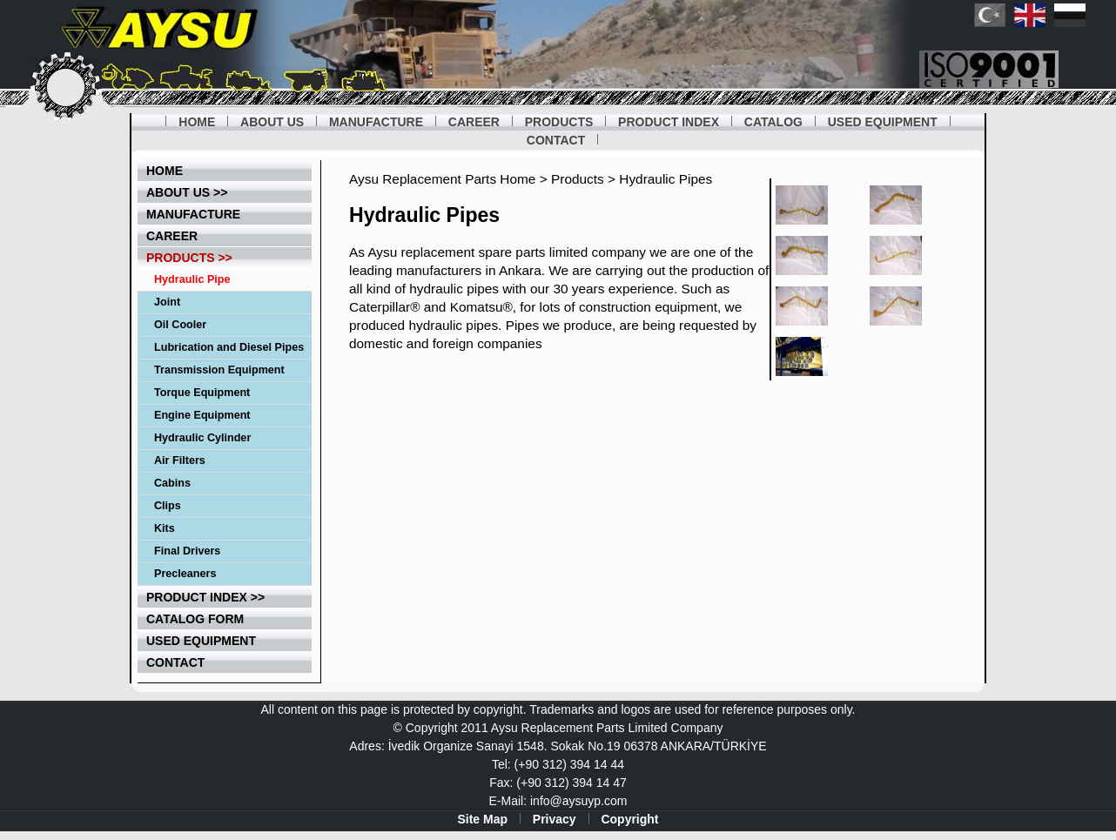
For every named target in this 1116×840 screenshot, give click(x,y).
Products (577, 178)
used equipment (201, 641)
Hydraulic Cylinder (202, 438)
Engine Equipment (202, 415)
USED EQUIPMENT (883, 122)
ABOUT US (272, 122)
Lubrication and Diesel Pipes (229, 347)
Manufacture (193, 214)
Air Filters (179, 460)
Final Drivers (187, 551)
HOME (196, 122)
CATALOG (773, 122)
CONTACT (556, 140)
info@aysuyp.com (578, 801)
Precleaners (185, 574)
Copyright (629, 819)
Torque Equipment (202, 392)
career (172, 236)
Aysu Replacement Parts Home (442, 178)
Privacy (554, 819)
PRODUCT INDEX (668, 122)
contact (175, 662)
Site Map (482, 819)
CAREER (474, 122)
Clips (167, 506)
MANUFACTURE (376, 122)
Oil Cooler (180, 325)
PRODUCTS (559, 122)
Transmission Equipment (219, 370)
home (164, 171)
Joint (167, 302)
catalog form (195, 619)
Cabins (172, 483)
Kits (164, 528)
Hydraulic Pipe (192, 279)
